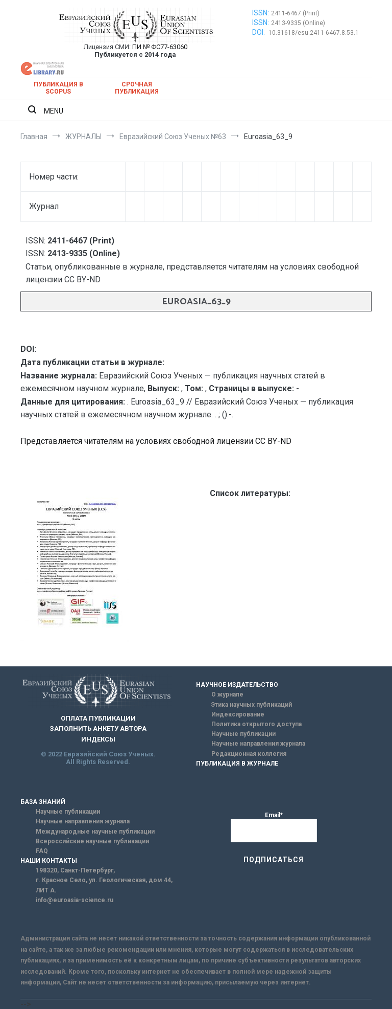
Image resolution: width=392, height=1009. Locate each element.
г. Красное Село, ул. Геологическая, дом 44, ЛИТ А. (104, 885)
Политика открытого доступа (256, 724)
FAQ (42, 851)
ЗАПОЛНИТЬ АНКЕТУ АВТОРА (98, 728)
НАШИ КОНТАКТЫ (48, 860)
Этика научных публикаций (251, 704)
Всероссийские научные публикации (92, 841)
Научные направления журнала (258, 743)
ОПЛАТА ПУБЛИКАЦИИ (98, 718)
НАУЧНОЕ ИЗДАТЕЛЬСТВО (237, 684)
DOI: (259, 32)
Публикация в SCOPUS (58, 88)
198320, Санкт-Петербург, (75, 870)
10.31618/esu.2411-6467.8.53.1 (313, 32)
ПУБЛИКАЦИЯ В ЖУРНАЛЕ (237, 763)
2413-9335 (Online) (298, 23)
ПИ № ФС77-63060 (159, 47)
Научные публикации (243, 733)
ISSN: (260, 13)
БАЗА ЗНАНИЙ (42, 801)
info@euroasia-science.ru (74, 900)
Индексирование (237, 714)
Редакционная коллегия (248, 753)
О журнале (227, 694)
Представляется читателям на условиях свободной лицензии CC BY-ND (155, 441)
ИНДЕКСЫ (98, 739)
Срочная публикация (137, 88)
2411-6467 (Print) (295, 13)
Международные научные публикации (95, 831)
